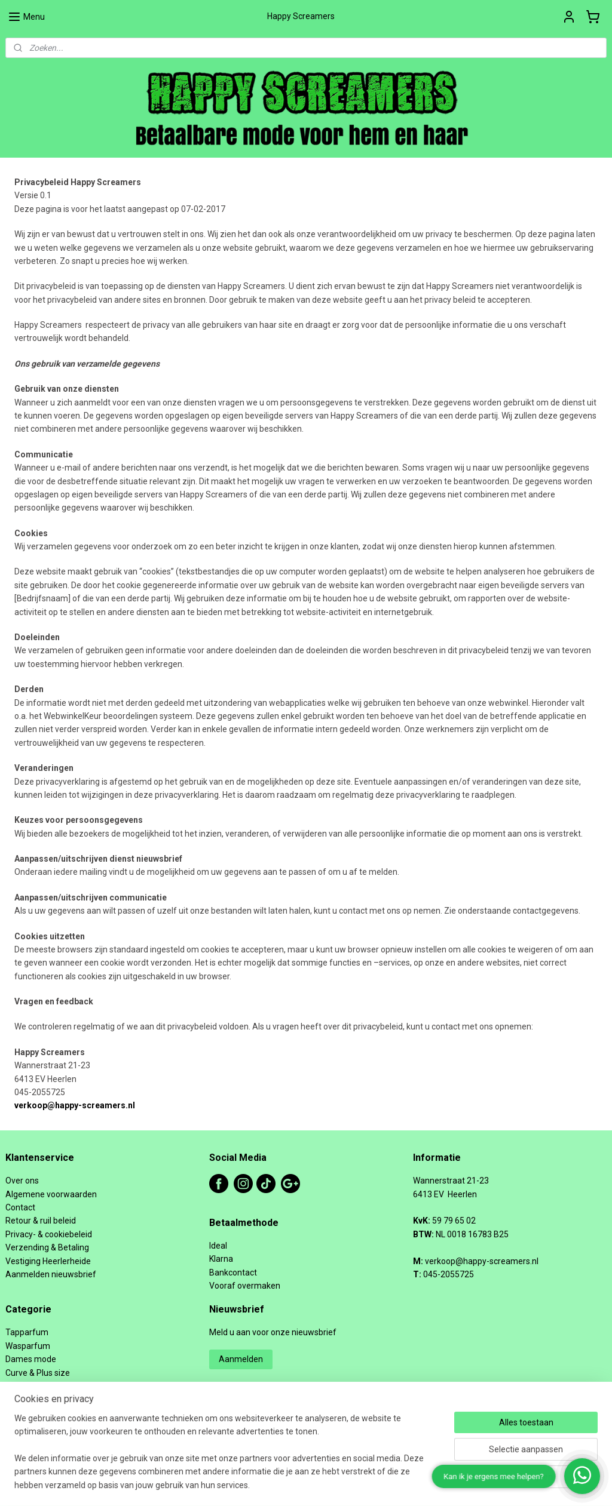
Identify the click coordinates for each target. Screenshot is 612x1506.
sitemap (270, 1484)
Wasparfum (27, 1346)
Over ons (22, 1180)
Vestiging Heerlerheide (48, 1261)
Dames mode (30, 1359)
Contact (20, 1207)
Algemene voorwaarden (51, 1194)
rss (293, 1484)
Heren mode (28, 1413)
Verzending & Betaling (47, 1247)
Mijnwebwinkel (437, 1484)
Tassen (19, 1399)
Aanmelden (241, 1359)
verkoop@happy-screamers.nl (74, 1105)
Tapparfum (26, 1332)
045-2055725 (448, 1274)
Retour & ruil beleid (40, 1220)
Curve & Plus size (37, 1373)
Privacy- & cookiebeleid (48, 1234)
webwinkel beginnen (336, 1484)
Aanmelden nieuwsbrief (50, 1274)
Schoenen (24, 1386)
